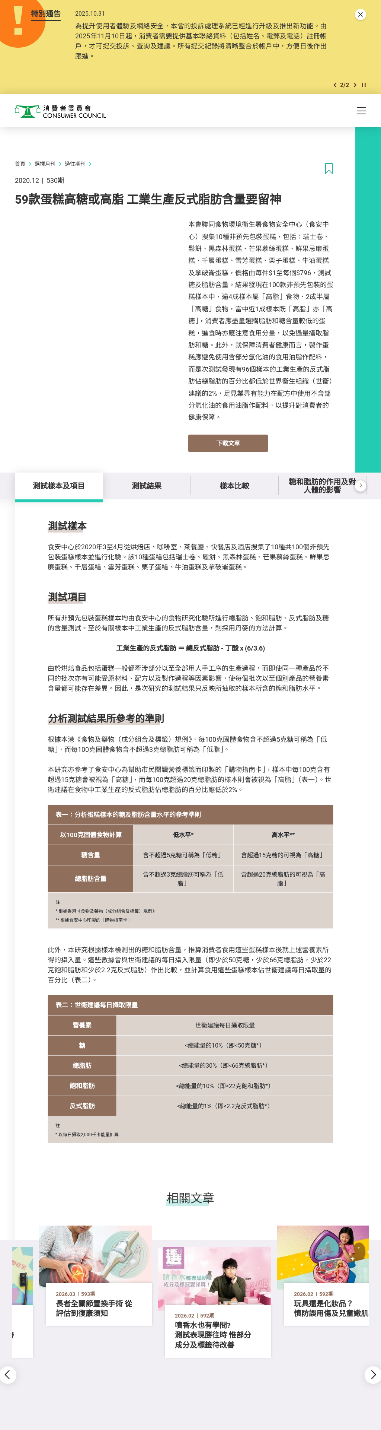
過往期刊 (75, 163)
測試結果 (146, 486)
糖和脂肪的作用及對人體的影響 (322, 486)
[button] (335, 85)
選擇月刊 (45, 163)
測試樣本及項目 (59, 486)
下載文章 (228, 443)
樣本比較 (234, 486)
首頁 (20, 163)
